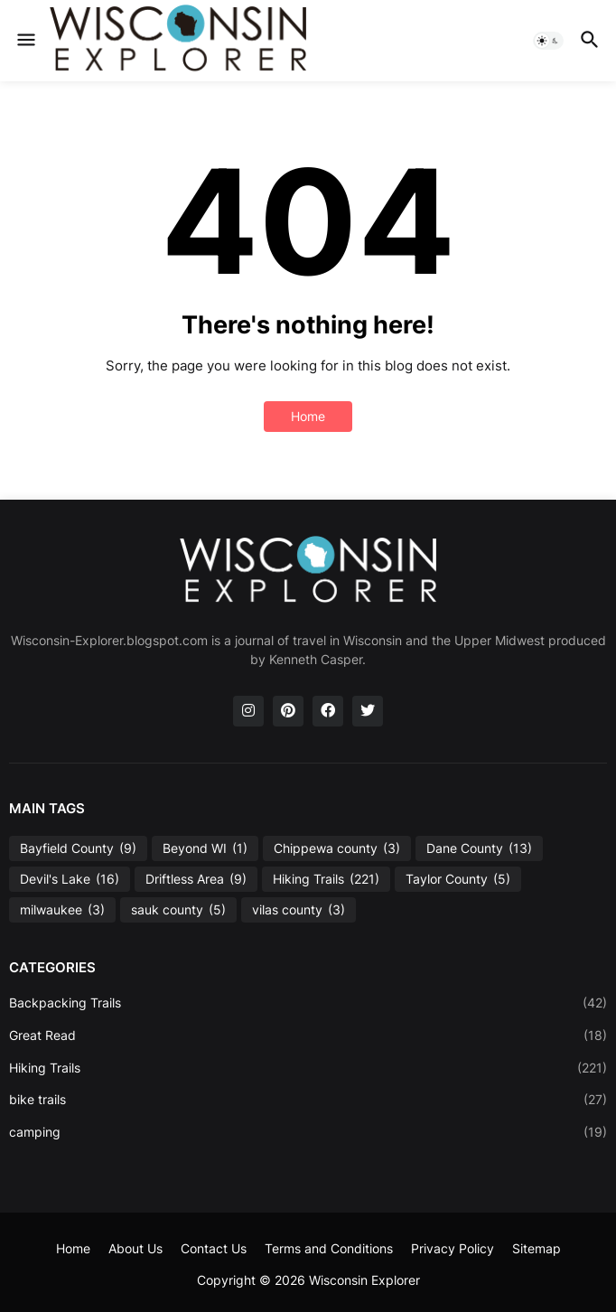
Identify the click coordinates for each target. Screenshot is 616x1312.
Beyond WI (205, 848)
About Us (135, 1248)
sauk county (178, 910)
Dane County (479, 848)
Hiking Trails (326, 879)
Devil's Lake (69, 879)
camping (308, 1132)
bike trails (308, 1100)
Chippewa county (337, 848)
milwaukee (62, 910)
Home (308, 416)
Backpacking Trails (308, 1003)
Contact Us (214, 1248)
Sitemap (536, 1248)
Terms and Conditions (329, 1248)
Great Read (308, 1035)
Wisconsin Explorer (364, 1280)
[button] (25, 40)
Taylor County (458, 879)
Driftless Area (196, 879)
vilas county (298, 910)
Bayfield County (78, 848)
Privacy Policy (452, 1248)
